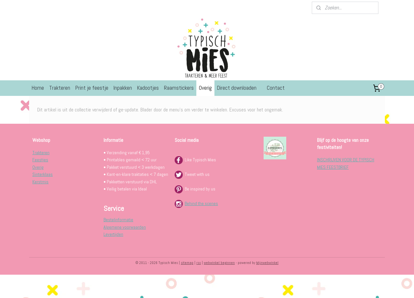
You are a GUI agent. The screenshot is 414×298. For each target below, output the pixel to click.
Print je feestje (91, 87)
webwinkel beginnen (219, 262)
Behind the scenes (201, 203)
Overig (205, 87)
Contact (276, 87)
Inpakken (123, 87)
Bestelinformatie (118, 220)
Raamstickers (179, 87)
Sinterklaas (42, 174)
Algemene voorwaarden (125, 227)
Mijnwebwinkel (267, 262)
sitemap (187, 262)
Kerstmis (40, 182)
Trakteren (59, 87)
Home (38, 87)
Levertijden (113, 234)
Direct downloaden (236, 87)
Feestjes (40, 160)
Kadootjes (148, 87)
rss (198, 262)
